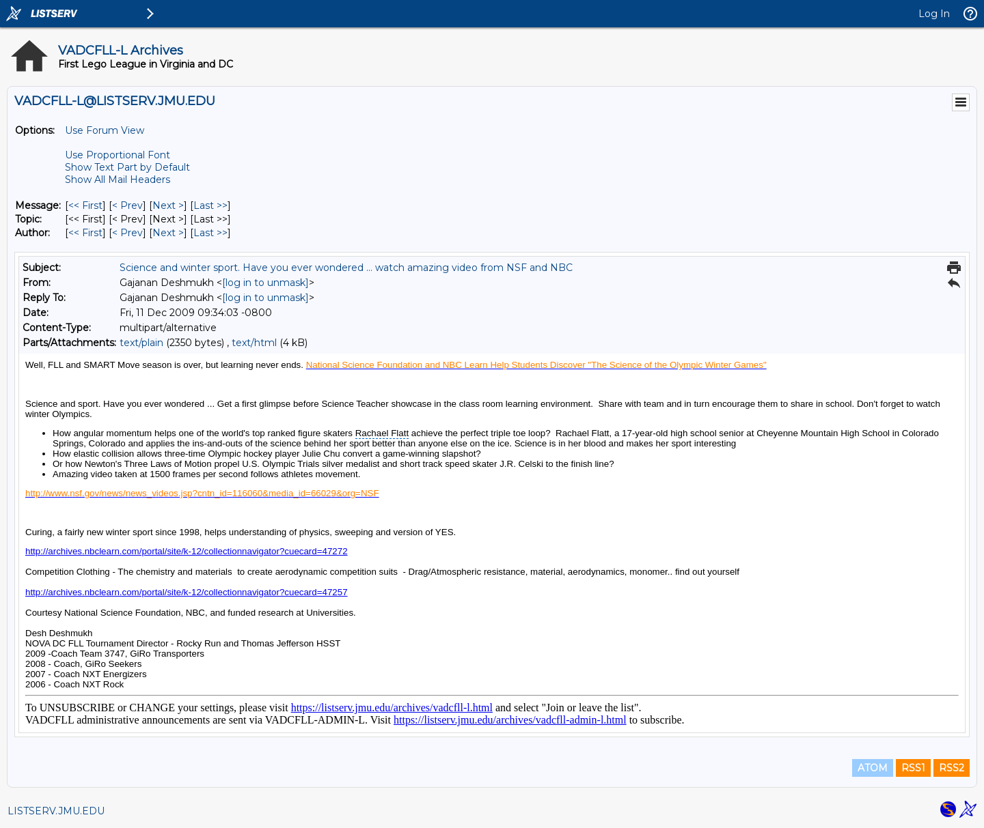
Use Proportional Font (117, 155)
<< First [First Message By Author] (85, 233)
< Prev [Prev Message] (127, 205)
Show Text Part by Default (127, 167)
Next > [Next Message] (168, 205)
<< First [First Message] (85, 205)
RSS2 (951, 768)
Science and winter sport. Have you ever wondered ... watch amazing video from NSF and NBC (346, 267)
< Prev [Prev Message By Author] (127, 233)
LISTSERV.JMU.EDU (56, 811)
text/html (254, 343)
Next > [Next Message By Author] (168, 233)
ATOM (873, 768)
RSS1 (913, 768)
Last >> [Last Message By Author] (210, 233)
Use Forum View (104, 130)
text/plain (141, 343)
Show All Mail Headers (117, 179)
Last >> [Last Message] (210, 205)
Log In (934, 14)
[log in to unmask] (265, 282)
